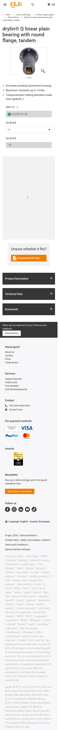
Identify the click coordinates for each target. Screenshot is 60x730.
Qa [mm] (11, 122)
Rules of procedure (30, 540)
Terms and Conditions (16, 544)
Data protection (28, 535)
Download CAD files (26, 258)
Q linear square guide (45, 15)
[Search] (33, 5)
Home (7, 15)
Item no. (10, 107)
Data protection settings (17, 549)
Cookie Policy (12, 540)
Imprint (46, 540)
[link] (29, 259)
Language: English (16, 521)
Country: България (39, 521)
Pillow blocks (13, 17)
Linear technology (23, 15)
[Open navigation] (4, 5)
